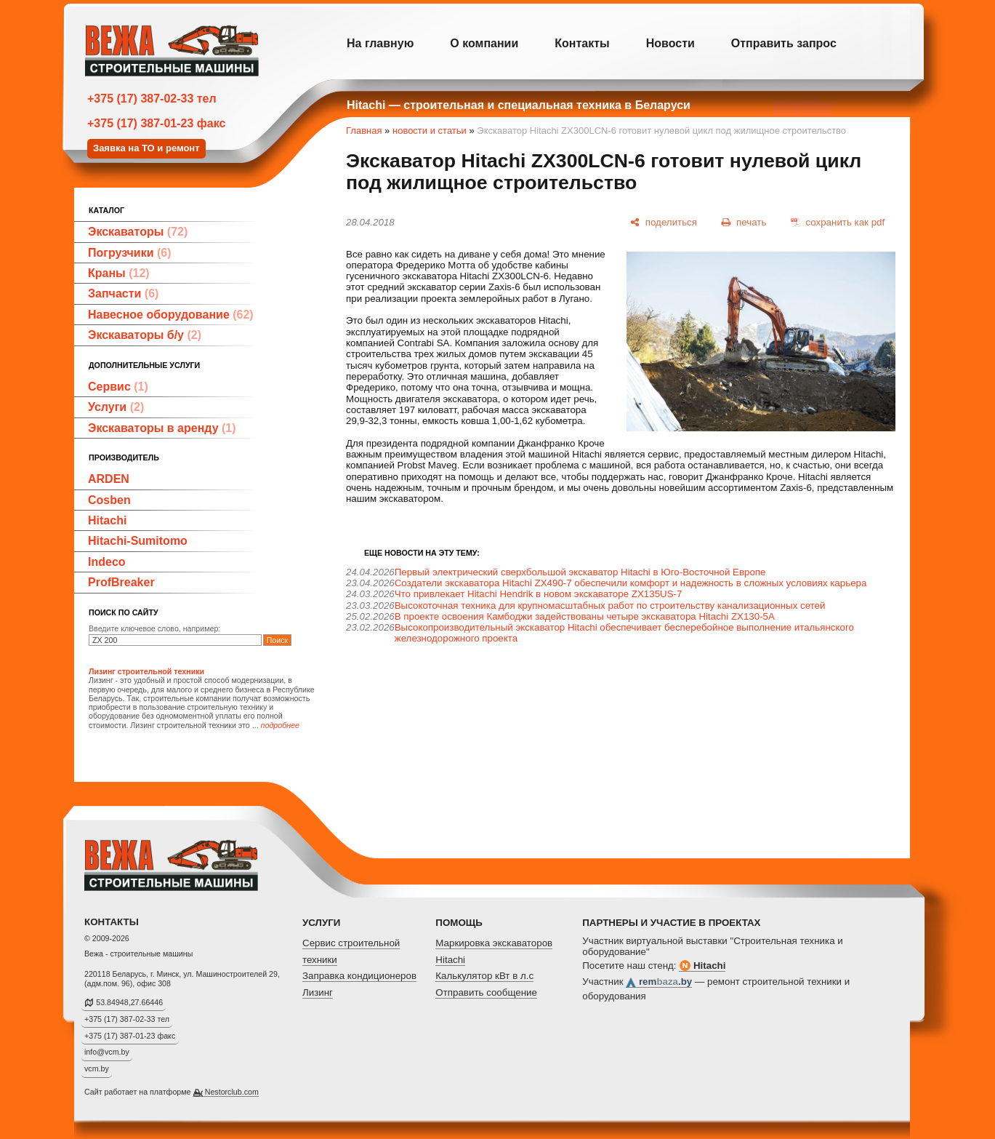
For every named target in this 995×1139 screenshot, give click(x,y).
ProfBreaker (121, 582)
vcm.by (96, 1068)
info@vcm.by (106, 1051)
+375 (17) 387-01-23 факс (156, 123)
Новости (670, 43)
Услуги (116, 407)
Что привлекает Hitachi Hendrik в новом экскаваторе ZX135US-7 (538, 593)
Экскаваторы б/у (144, 335)
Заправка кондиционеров (359, 975)
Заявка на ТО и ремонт (146, 148)
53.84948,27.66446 (129, 1002)
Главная (364, 130)
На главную (380, 43)
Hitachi (107, 520)
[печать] (744, 222)
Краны (119, 273)
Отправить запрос (784, 43)
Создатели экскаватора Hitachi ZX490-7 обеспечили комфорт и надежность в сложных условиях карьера (631, 583)
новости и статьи (429, 130)
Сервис (118, 386)
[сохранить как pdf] (837, 222)
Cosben (109, 500)
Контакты (582, 43)
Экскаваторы (138, 231)
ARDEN (108, 479)
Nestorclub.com (232, 1091)
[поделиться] (663, 222)
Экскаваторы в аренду (162, 428)
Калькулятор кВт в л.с (484, 975)
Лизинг (317, 992)
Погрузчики (130, 253)
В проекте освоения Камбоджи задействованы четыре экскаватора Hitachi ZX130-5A (585, 616)
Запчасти (123, 293)
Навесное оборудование (171, 314)
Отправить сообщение (486, 992)
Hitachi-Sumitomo (138, 541)
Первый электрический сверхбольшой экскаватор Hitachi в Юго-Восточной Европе (580, 572)
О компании (484, 43)
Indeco (107, 562)
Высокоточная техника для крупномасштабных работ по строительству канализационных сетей (610, 605)
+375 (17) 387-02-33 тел (152, 98)
